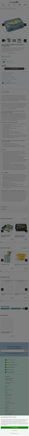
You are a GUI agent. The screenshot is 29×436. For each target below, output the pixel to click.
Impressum (5, 424)
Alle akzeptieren (14, 427)
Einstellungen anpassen (14, 433)
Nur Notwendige (14, 430)
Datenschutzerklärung (22, 423)
